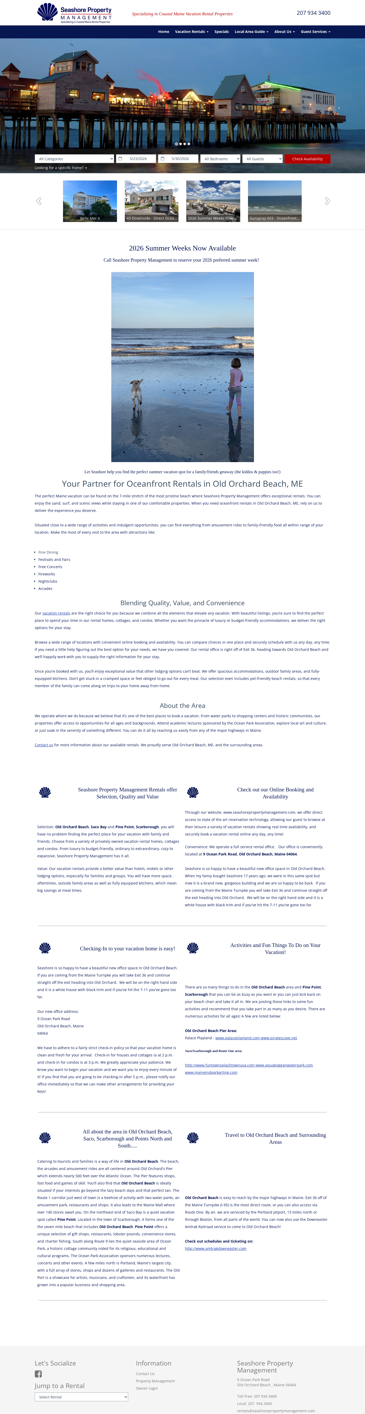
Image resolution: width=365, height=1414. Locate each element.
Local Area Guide (251, 31)
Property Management (155, 1380)
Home (163, 31)
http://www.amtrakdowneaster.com (215, 1248)
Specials (222, 31)
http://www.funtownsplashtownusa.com (219, 1065)
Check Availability (307, 158)
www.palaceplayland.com (237, 1037)
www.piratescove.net (278, 1037)
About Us (284, 31)
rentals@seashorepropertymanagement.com (276, 1410)
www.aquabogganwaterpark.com (283, 1065)
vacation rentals (56, 613)
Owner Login (147, 1388)
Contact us (44, 744)
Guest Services (315, 31)
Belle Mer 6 (90, 218)
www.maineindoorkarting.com (211, 1072)
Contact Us (145, 1373)
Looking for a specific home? (61, 167)
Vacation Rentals (192, 31)
